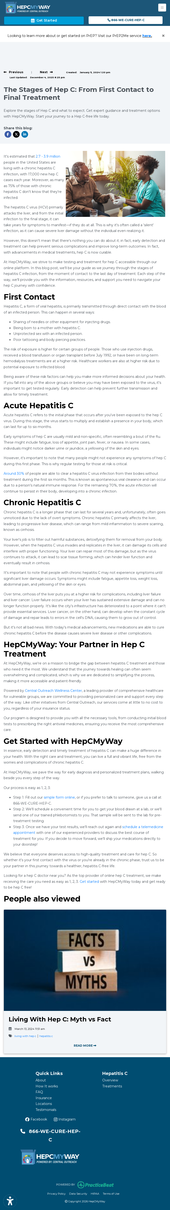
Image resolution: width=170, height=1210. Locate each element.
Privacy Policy (56, 1193)
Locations (44, 1104)
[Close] (163, 36)
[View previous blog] (13, 72)
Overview (110, 1080)
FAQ (39, 1092)
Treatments (112, 1086)
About (41, 1080)
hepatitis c (46, 1036)
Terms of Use (111, 1193)
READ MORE (85, 1045)
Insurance (44, 1098)
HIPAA (95, 1193)
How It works (47, 1086)
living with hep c (25, 1036)
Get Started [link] (44, 20)
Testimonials (46, 1110)
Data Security (78, 1193)
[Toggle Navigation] (162, 8)
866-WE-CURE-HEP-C (126, 20)
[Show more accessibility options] (10, 1201)
